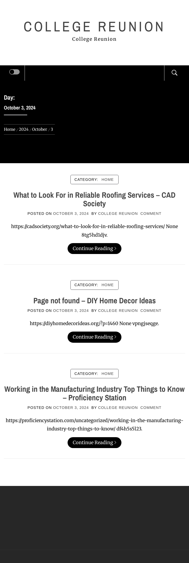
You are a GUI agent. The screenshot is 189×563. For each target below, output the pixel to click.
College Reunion (94, 26)
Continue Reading (94, 248)
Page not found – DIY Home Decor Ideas (94, 300)
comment (150, 213)
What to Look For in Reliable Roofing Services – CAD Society (94, 199)
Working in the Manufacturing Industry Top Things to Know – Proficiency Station (94, 393)
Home (107, 179)
